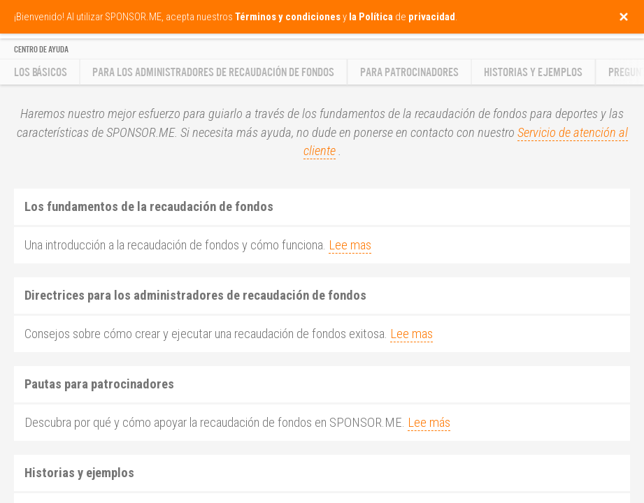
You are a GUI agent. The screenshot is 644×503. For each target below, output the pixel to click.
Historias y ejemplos (533, 72)
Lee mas (350, 245)
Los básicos (40, 72)
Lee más (429, 422)
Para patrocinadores (409, 72)
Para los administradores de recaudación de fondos (213, 72)
